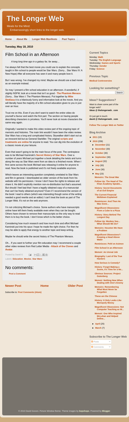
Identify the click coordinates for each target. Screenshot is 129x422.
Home (8, 39)
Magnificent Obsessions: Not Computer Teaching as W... (109, 308)
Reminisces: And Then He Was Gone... (108, 202)
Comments (97, 347)
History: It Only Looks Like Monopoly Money (108, 301)
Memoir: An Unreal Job (106, 252)
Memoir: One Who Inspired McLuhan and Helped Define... (108, 316)
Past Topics (68, 39)
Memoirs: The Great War (107, 177)
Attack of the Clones (62, 246)
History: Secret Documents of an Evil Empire (108, 189)
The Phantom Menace (69, 93)
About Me (21, 39)
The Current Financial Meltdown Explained (106, 196)
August (99, 161)
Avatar (8, 249)
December (100, 145)
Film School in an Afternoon (109, 248)
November (100, 149)
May (97, 174)
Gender (103, 66)
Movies (27, 259)
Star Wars (37, 259)
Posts (95, 342)
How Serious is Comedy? (107, 263)
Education (18, 259)
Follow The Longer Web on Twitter (106, 125)
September (101, 157)
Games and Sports (111, 63)
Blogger (106, 411)
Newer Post (13, 285)
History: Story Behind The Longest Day (108, 215)
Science (100, 69)
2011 (95, 137)
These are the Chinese (106, 296)
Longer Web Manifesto (44, 39)
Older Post (75, 285)
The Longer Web (35, 18)
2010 (95, 141)
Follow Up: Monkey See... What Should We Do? (107, 222)
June (98, 169)
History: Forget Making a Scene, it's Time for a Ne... (109, 268)
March (98, 328)
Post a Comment (17, 274)
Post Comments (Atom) (29, 292)
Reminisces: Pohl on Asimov (109, 244)
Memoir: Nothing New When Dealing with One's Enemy (109, 281)
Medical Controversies (100, 81)
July (97, 165)
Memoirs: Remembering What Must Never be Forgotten (107, 289)
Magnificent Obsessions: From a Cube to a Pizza (107, 209)
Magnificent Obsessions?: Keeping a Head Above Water (108, 237)
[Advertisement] (56, 379)
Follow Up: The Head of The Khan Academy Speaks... (108, 182)
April (98, 324)
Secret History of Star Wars (51, 155)
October (99, 153)
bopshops (84, 411)
